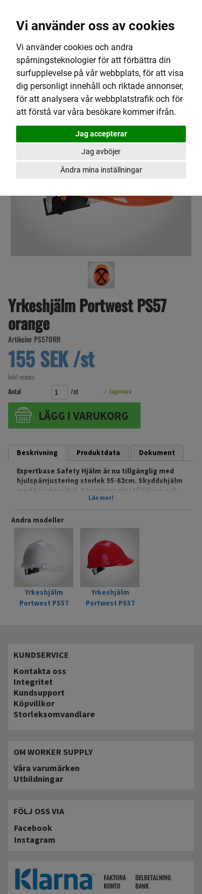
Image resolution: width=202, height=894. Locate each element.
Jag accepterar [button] (101, 133)
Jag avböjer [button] (101, 151)
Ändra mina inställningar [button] (101, 170)
